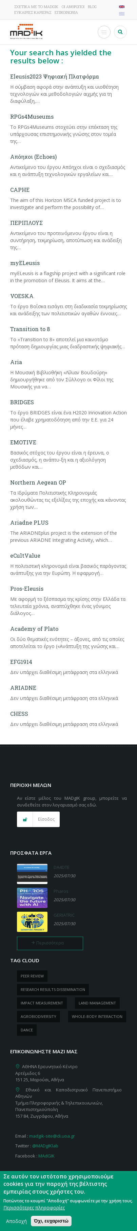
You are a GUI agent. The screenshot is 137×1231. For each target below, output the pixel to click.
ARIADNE (23, 687)
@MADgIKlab (45, 1146)
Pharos (61, 891)
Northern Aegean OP (38, 482)
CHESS (19, 713)
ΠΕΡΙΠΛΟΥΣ (26, 222)
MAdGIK (46, 1156)
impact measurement (42, 1002)
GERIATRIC (64, 915)
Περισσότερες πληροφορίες (34, 1209)
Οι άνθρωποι (73, 6)
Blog (92, 6)
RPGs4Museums (32, 116)
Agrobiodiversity (38, 1016)
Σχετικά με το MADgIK (36, 6)
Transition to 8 (30, 328)
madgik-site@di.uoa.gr (52, 1136)
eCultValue (25, 555)
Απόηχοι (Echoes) (33, 156)
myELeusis (25, 262)
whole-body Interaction (97, 1016)
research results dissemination (53, 989)
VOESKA (22, 295)
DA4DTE (62, 867)
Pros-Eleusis (26, 588)
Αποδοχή (16, 1222)
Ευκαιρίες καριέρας (32, 12)
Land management (97, 1002)
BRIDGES (22, 402)
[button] (38, 819)
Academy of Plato (34, 628)
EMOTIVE (23, 442)
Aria (16, 361)
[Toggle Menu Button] (104, 32)
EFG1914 (21, 661)
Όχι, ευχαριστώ (51, 1222)
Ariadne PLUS (29, 522)
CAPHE (20, 189)
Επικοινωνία (66, 12)
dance (27, 1029)
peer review (32, 975)
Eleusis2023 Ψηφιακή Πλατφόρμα (54, 76)
